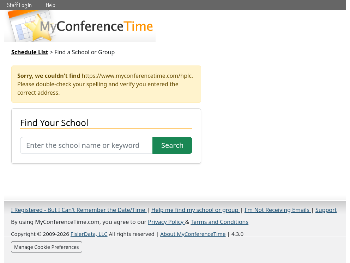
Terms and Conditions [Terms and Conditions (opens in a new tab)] (219, 222)
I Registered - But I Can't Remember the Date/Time (79, 210)
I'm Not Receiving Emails (278, 210)
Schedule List (29, 52)
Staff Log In (19, 4)
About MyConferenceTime (192, 233)
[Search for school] (86, 145)
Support (326, 210)
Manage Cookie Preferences (46, 247)
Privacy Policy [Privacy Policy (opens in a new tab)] (166, 222)
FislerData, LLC (89, 233)
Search (172, 145)
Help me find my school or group (195, 210)
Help (50, 4)
